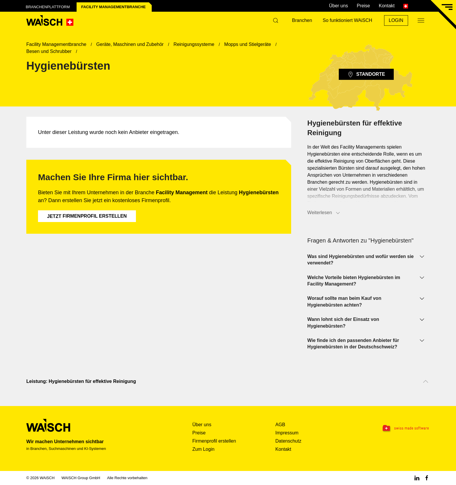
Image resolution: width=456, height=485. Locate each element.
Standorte (366, 75)
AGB (280, 424)
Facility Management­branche (113, 7)
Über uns (338, 5)
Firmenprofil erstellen (87, 216)
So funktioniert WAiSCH (347, 20)
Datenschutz (288, 440)
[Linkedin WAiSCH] (417, 478)
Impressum (286, 432)
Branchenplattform (48, 7)
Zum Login (203, 449)
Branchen (302, 20)
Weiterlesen (324, 213)
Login (396, 20)
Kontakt (387, 5)
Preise (363, 5)
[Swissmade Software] (394, 429)
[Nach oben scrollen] (426, 381)
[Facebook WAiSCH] (427, 478)
